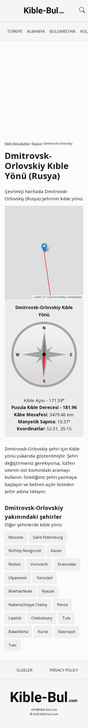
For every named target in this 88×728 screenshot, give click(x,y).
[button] (44, 247)
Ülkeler (24, 670)
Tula (66, 618)
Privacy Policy (64, 670)
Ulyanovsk (17, 577)
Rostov (14, 564)
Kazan (56, 550)
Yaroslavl (45, 577)
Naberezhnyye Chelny (27, 604)
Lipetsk (14, 618)
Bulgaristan (62, 31)
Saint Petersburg (48, 537)
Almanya (36, 31)
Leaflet (37, 297)
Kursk (43, 631)
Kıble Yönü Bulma (17, 143)
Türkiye (14, 31)
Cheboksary (41, 618)
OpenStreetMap (57, 297)
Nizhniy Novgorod (24, 550)
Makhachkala (20, 591)
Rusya (36, 143)
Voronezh (39, 564)
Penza (62, 604)
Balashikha (18, 631)
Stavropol (66, 631)
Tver (12, 645)
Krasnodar (67, 564)
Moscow (15, 537)
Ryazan (48, 591)
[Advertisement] (44, 87)
